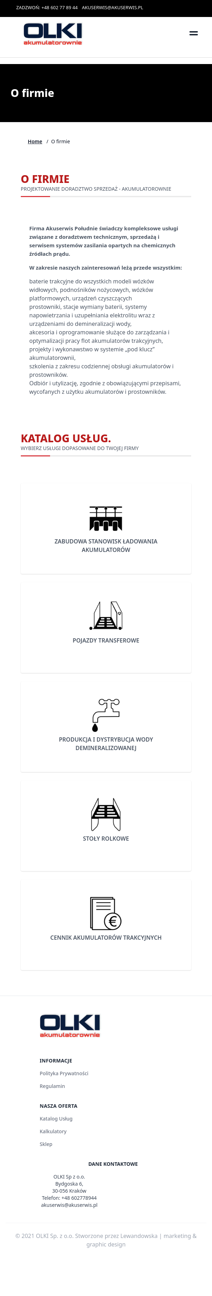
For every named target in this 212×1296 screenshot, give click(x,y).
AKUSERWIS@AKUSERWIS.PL (112, 7)
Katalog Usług (56, 1118)
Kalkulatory (53, 1131)
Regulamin (52, 1086)
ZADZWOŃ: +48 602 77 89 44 (47, 7)
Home (35, 141)
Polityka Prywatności (64, 1073)
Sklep (46, 1144)
